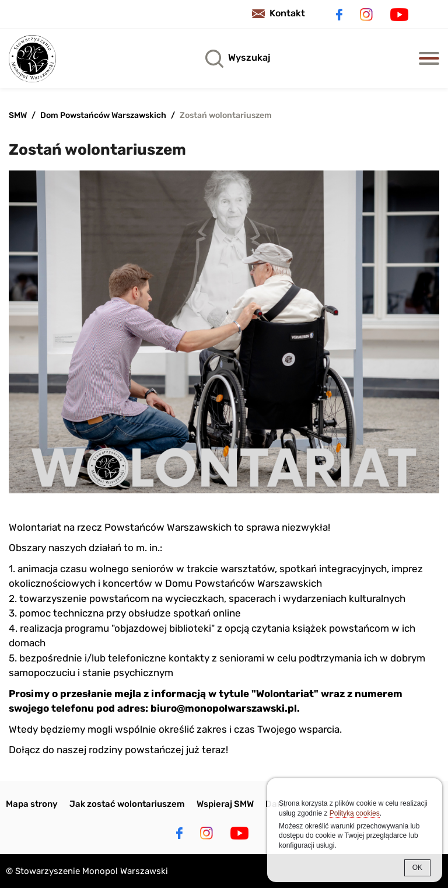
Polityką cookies (355, 813)
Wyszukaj (249, 57)
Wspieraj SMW (225, 804)
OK (417, 867)
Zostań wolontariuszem (226, 115)
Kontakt (287, 13)
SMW (18, 115)
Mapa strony (32, 804)
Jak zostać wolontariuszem (127, 804)
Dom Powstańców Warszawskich (103, 115)
